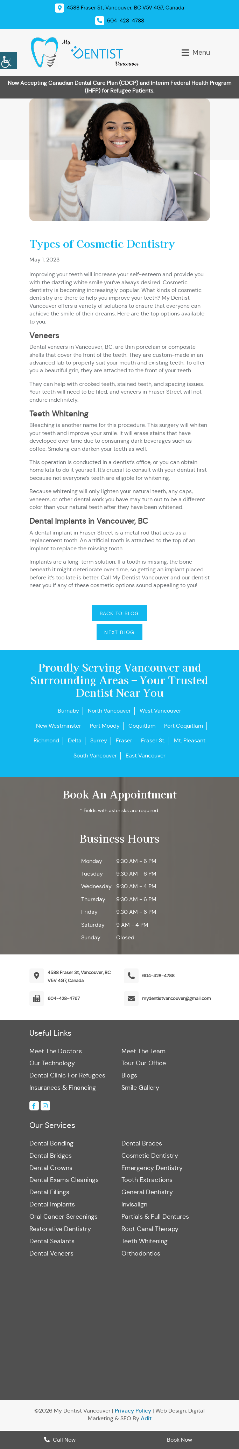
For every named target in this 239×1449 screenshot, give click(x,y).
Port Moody (105, 725)
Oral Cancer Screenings (63, 1218)
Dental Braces (141, 1144)
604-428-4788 (158, 976)
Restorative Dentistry (60, 1230)
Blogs (129, 1076)
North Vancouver (109, 710)
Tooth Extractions (147, 1180)
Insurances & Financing (62, 1088)
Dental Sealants (52, 1242)
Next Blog (119, 632)
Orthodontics (140, 1254)
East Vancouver (146, 755)
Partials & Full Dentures (155, 1218)
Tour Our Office (143, 1063)
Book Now (179, 1439)
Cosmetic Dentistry (149, 1156)
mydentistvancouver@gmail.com (176, 998)
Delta (75, 740)
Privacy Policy (133, 1412)
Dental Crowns (50, 1168)
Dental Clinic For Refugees (67, 1076)
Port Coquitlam (183, 725)
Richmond (46, 740)
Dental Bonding (51, 1144)
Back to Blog (119, 613)
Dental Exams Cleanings (64, 1180)
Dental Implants (52, 1205)
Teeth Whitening (144, 1242)
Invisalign (134, 1205)
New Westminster (58, 725)
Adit (146, 1419)
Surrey (98, 740)
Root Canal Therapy (149, 1230)
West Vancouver (160, 710)
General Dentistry (147, 1193)
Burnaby (68, 710)
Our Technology (52, 1063)
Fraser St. (153, 740)
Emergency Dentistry (152, 1168)
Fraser (124, 740)
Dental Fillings (49, 1193)
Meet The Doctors (55, 1051)
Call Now (60, 1439)
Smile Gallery (140, 1088)
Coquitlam (141, 725)
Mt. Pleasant (189, 740)
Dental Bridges (50, 1156)
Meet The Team (143, 1051)
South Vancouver (95, 755)
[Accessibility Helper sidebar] (8, 59)
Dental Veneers (51, 1254)
